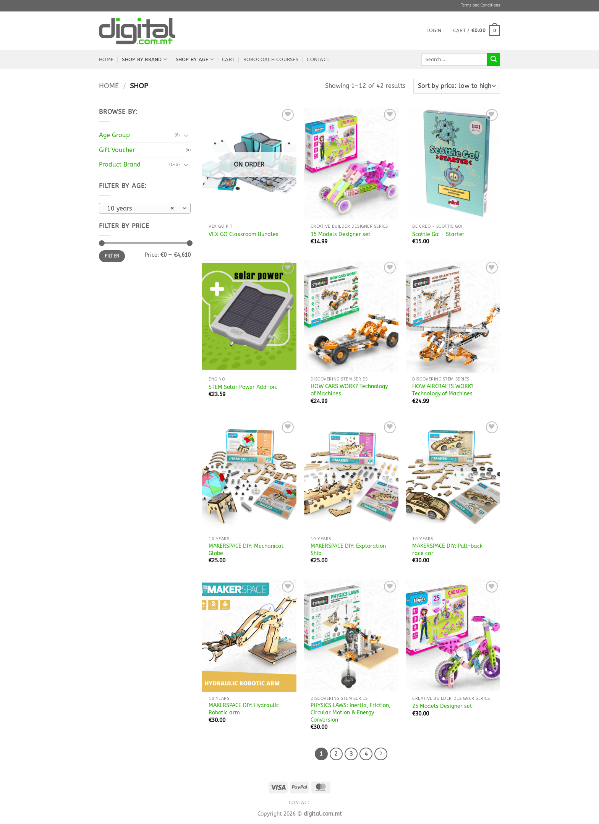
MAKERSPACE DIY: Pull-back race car (447, 550)
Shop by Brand (144, 59)
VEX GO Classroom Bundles (243, 234)
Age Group (114, 135)
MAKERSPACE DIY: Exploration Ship (348, 550)
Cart (228, 59)
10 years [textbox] (141, 208)
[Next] (380, 754)
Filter (112, 256)
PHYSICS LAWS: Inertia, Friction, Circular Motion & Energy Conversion (350, 712)
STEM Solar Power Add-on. (243, 387)
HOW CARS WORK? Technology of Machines (349, 390)
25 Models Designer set (442, 706)
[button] (433, 30)
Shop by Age (195, 59)
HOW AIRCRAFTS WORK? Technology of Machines (443, 390)
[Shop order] (456, 86)
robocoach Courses (270, 59)
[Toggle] (186, 135)
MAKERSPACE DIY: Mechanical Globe (246, 550)
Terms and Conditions (480, 5)
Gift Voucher (117, 150)
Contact (318, 59)
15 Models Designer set (341, 234)
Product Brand (120, 164)
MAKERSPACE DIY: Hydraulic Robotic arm (244, 709)
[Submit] (493, 59)
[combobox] (145, 208)
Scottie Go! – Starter (438, 234)
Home (106, 59)
